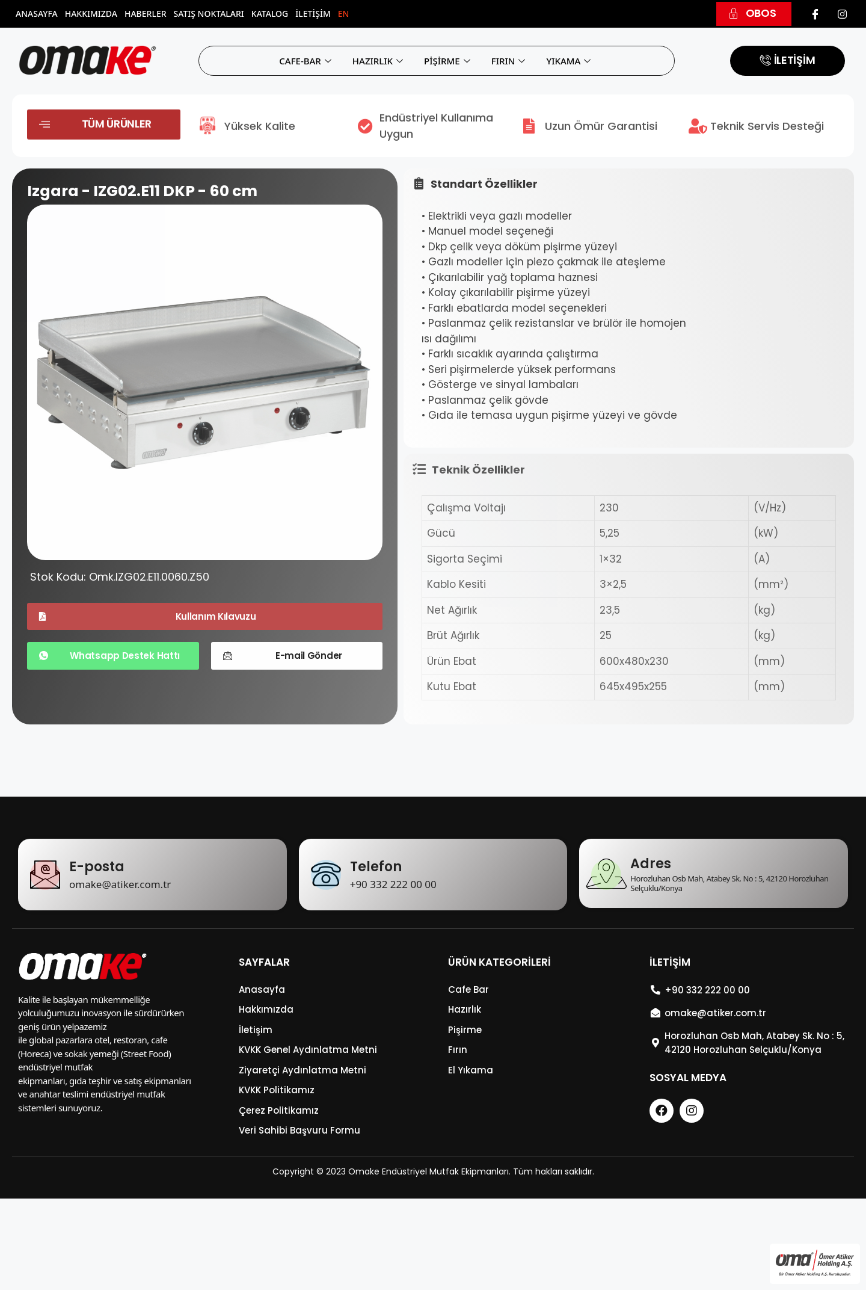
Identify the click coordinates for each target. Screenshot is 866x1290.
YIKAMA (570, 61)
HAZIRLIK (379, 61)
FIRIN (510, 61)
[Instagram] (842, 14)
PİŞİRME (448, 61)
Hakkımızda (91, 13)
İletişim (313, 13)
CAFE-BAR (306, 61)
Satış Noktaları (209, 13)
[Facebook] (815, 14)
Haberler (145, 13)
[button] (753, 14)
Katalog (269, 13)
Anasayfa (37, 13)
